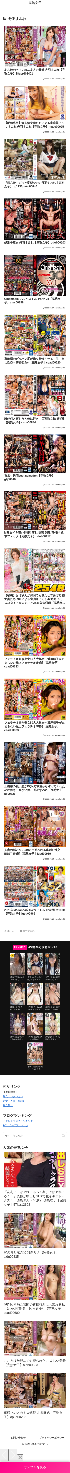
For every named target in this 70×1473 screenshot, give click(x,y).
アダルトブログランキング (18, 1121)
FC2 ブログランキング (15, 1125)
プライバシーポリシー (51, 1437)
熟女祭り (8, 1105)
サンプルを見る (35, 1467)
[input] (35, 1135)
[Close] (20, 1457)
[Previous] (4, 1455)
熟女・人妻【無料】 (14, 1100)
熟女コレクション (13, 1096)
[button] (63, 1136)
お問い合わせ (18, 1437)
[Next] (13, 1455)
